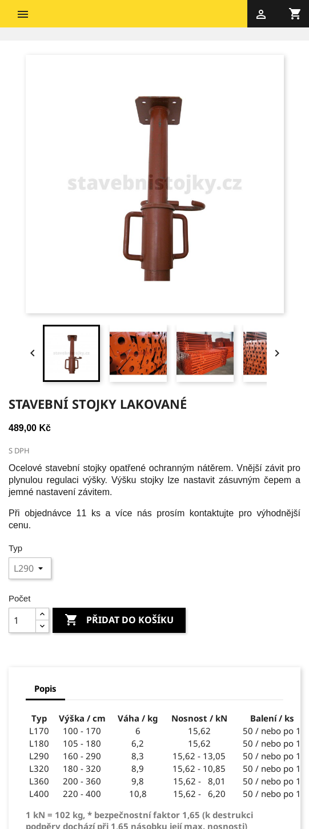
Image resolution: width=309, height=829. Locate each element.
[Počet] (22, 620)
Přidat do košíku (119, 620)
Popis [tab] (45, 688)
